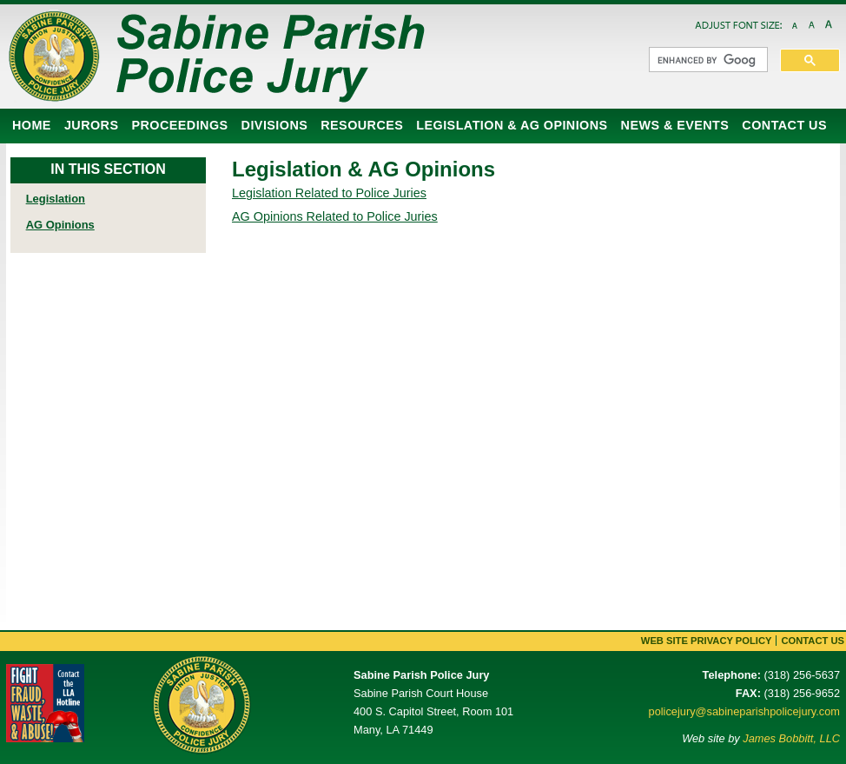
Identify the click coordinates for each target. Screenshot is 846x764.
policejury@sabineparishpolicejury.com (744, 711)
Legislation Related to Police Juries (329, 193)
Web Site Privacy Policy (706, 640)
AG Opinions (60, 224)
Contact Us (812, 640)
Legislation (55, 198)
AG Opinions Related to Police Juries (335, 216)
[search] (707, 60)
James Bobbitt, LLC (791, 738)
